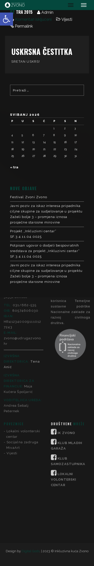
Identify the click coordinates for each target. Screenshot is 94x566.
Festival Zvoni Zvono (28, 197)
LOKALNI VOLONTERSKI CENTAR (63, 403)
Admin (47, 12)
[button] (6, 19)
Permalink (24, 26)
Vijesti (66, 19)
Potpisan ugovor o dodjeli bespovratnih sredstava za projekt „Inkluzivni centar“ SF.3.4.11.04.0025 (45, 251)
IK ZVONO (66, 357)
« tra (14, 167)
